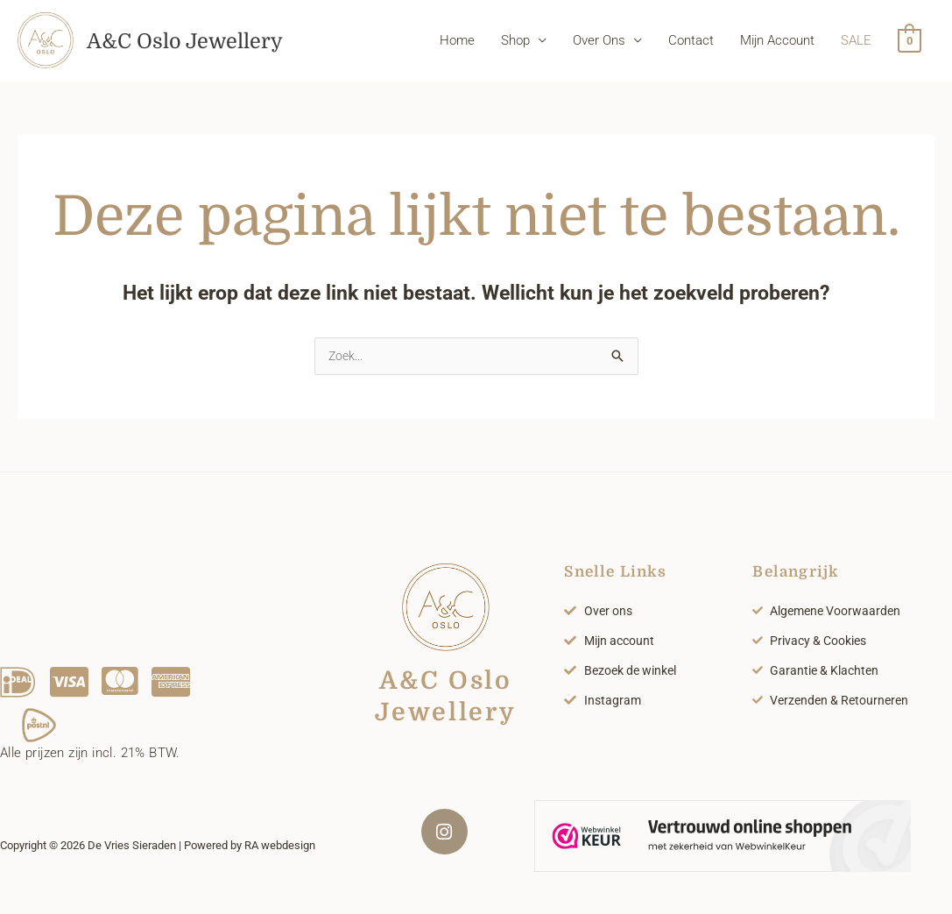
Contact (691, 48)
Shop (515, 48)
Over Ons (599, 48)
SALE (856, 48)
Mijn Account (777, 48)
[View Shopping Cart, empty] (909, 48)
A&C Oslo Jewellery (214, 47)
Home (457, 48)
